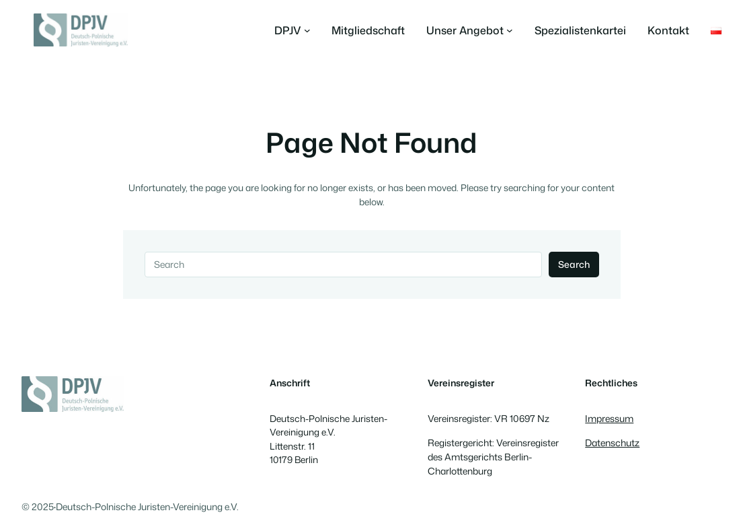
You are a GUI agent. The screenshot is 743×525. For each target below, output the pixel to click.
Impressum (609, 418)
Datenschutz (612, 442)
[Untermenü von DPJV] (292, 30)
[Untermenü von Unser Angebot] (469, 30)
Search (574, 264)
